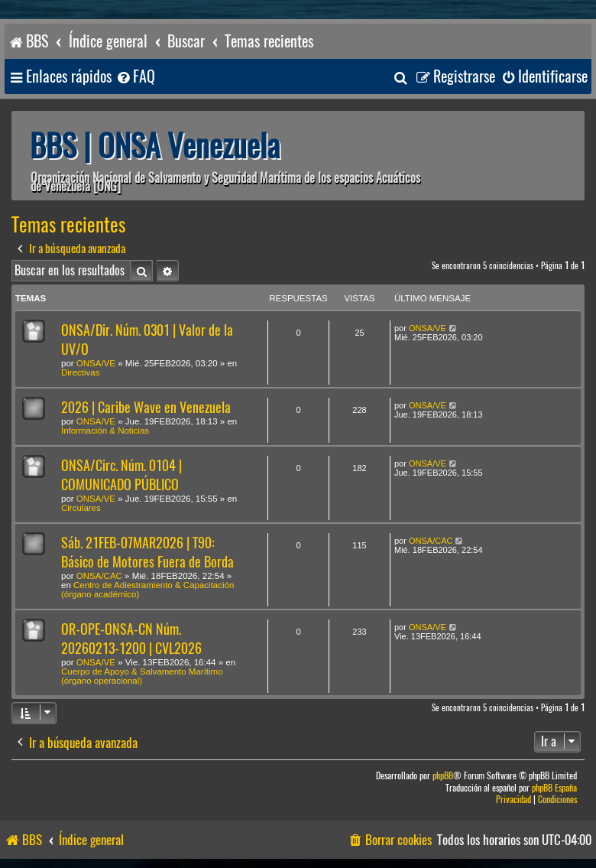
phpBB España (554, 788)
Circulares (81, 507)
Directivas (80, 372)
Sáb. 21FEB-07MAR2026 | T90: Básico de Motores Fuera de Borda (147, 552)
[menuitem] (135, 77)
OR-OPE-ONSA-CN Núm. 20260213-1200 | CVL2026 (131, 638)
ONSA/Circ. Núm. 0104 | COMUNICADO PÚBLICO (121, 475)
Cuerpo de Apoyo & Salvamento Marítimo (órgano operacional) (142, 676)
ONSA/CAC (99, 575)
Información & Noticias (105, 430)
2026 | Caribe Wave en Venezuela (146, 407)
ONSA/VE (95, 363)
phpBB (442, 776)
